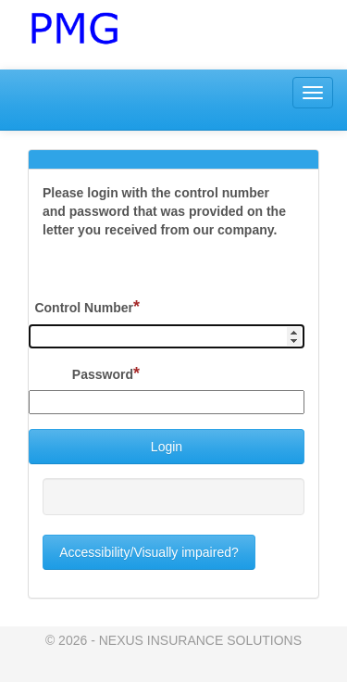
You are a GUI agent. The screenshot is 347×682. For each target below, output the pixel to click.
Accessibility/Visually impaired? (148, 552)
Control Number (87, 306)
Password (106, 373)
